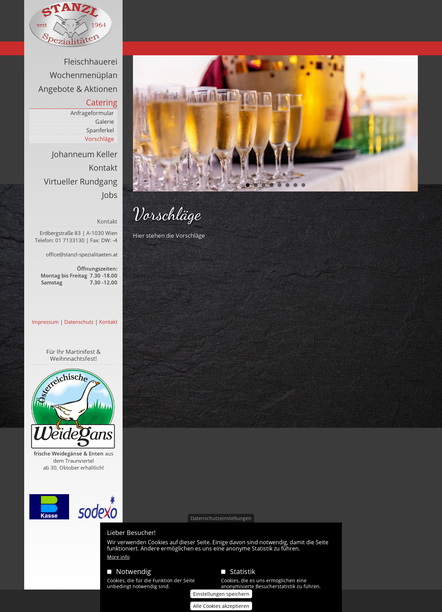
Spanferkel (100, 130)
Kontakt (103, 167)
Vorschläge (99, 139)
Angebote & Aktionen (77, 88)
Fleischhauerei (90, 61)
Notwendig (133, 578)
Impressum (45, 321)
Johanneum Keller (84, 154)
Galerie (104, 121)
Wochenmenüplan (83, 75)
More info (118, 563)
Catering (101, 102)
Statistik (243, 578)
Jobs (109, 194)
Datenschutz (79, 321)
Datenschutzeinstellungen (221, 524)
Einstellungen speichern (221, 600)
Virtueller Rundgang (80, 181)
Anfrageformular (92, 113)
